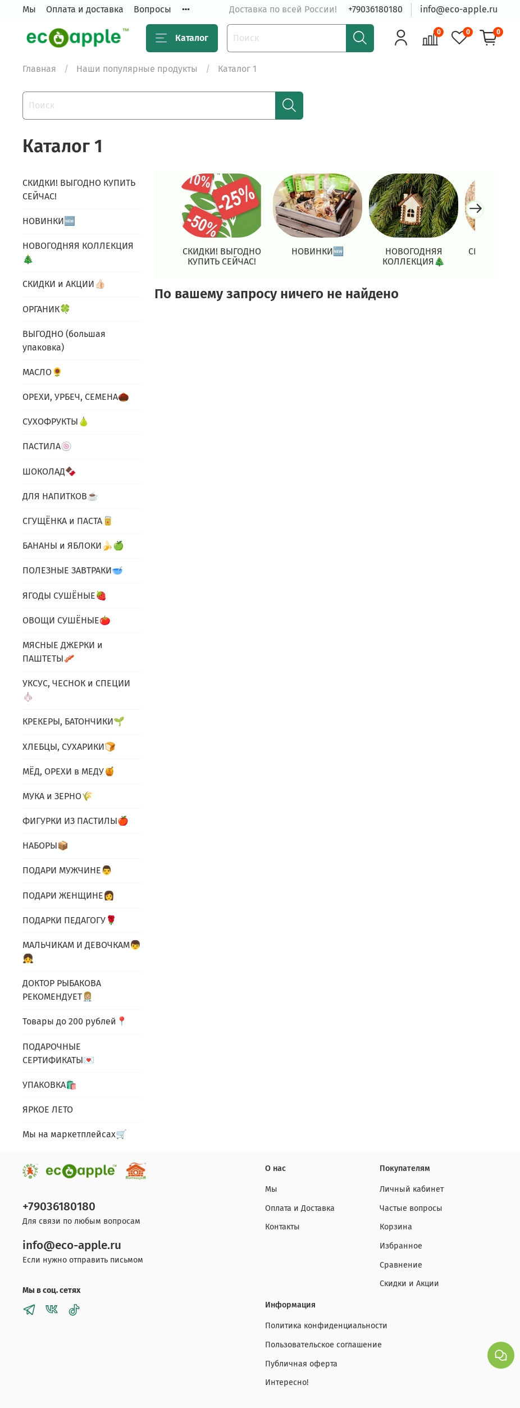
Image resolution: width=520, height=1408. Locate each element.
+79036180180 (375, 9)
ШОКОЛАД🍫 (49, 471)
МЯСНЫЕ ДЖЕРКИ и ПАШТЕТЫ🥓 (62, 652)
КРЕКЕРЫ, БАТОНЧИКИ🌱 (73, 721)
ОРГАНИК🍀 (46, 309)
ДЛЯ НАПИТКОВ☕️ (60, 496)
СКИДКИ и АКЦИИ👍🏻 (64, 284)
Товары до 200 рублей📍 (74, 1021)
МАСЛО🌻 (42, 372)
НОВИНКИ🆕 (326, 255)
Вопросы (152, 9)
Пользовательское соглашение (323, 1345)
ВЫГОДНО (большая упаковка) (64, 341)
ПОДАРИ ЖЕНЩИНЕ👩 (68, 895)
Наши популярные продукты (137, 68)
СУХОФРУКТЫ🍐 (55, 421)
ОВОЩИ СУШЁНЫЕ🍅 (66, 620)
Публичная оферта (301, 1364)
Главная (39, 68)
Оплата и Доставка (300, 1208)
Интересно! (286, 1382)
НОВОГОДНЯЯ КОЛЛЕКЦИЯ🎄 (427, 260)
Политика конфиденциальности (326, 1325)
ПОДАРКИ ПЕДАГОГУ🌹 (69, 920)
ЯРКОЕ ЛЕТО (47, 1109)
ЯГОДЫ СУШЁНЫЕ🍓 (64, 595)
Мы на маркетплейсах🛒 (74, 1134)
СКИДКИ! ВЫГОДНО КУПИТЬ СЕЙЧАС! (224, 260)
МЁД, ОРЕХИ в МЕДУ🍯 (68, 771)
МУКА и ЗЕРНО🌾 (57, 796)
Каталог (182, 38)
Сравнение (401, 1265)
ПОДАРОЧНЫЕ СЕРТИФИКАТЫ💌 (58, 1053)
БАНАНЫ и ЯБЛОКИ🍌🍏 (73, 545)
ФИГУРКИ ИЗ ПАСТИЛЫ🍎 (75, 820)
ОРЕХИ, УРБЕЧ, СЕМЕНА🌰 (75, 396)
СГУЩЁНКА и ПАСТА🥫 (67, 521)
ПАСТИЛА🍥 (47, 446)
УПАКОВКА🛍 (49, 1084)
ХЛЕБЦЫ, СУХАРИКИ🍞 (69, 746)
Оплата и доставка (85, 9)
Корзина (396, 1227)
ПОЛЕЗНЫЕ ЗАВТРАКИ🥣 (72, 570)
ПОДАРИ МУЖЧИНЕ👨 (67, 870)
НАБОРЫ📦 (45, 845)
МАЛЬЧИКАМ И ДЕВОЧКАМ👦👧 (81, 952)
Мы (29, 9)
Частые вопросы (411, 1208)
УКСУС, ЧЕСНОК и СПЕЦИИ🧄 (76, 690)
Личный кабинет (412, 1189)
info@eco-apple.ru (459, 9)
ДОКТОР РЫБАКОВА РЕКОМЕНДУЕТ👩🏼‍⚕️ (61, 990)
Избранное (401, 1246)
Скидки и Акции (409, 1283)
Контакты (282, 1227)
